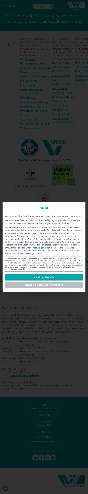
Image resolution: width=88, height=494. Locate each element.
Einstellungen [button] (37, 247)
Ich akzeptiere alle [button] (44, 277)
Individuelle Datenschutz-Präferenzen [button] (44, 284)
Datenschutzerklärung (34, 242)
